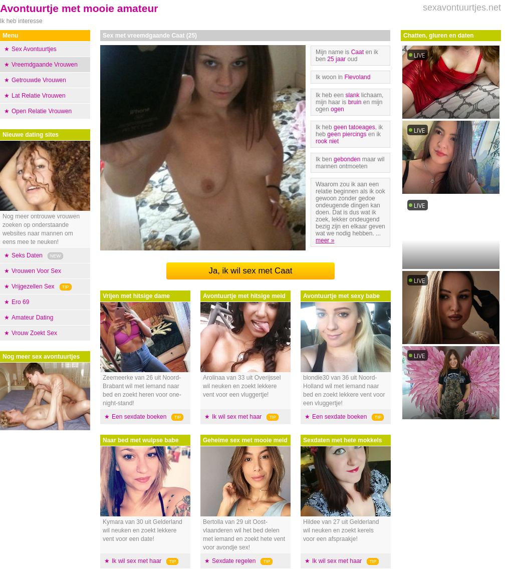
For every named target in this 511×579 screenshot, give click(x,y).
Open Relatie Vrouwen (42, 111)
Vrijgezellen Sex (33, 286)
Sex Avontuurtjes (34, 49)
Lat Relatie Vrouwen (39, 95)
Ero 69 (20, 302)
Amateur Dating (32, 317)
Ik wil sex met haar (136, 560)
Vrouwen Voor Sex (36, 270)
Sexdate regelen (234, 560)
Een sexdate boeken (139, 416)
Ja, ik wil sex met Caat (251, 270)
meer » (325, 240)
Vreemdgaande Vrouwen (45, 64)
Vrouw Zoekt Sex (34, 333)
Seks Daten (27, 255)
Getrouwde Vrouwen (39, 80)
